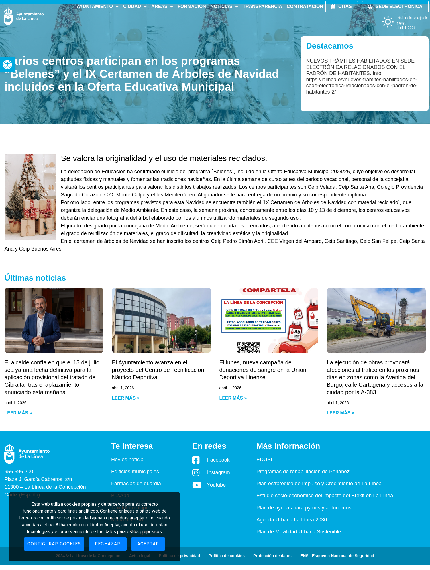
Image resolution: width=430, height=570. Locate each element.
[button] (7, 64)
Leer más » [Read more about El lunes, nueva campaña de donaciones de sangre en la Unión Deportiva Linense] (233, 398)
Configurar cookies (54, 544)
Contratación (305, 6)
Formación (192, 6)
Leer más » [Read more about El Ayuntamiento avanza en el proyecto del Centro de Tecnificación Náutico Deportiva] (126, 398)
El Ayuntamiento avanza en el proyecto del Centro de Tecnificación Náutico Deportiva (158, 369)
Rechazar (108, 544)
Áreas (162, 6)
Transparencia (262, 6)
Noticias (224, 6)
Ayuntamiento (98, 6)
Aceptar (148, 544)
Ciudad (135, 6)
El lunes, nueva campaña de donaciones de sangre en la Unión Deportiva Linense (263, 369)
